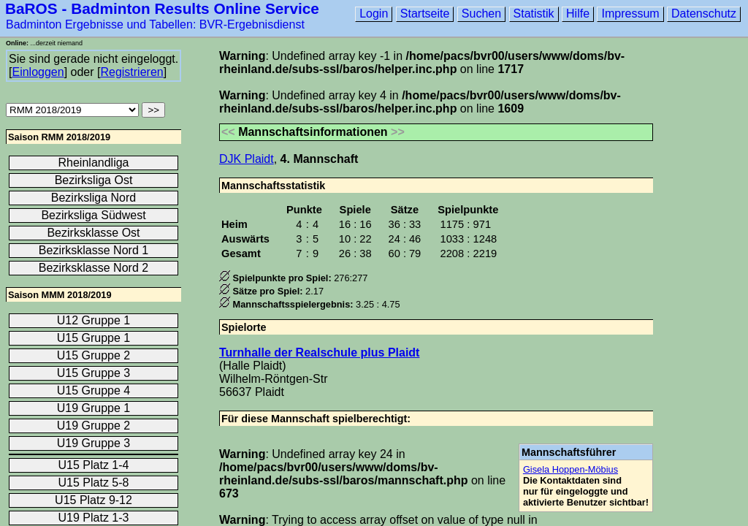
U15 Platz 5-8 (93, 482)
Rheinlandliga (93, 162)
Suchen (481, 13)
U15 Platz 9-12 (93, 500)
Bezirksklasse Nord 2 (93, 268)
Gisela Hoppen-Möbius (570, 469)
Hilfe (577, 13)
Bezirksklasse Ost (93, 232)
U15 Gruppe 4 (94, 390)
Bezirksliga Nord (93, 197)
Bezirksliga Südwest (93, 215)
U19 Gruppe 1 (94, 408)
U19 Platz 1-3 (93, 517)
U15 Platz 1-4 (93, 465)
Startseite (425, 13)
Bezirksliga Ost (94, 180)
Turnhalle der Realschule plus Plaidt (319, 352)
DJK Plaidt (246, 159)
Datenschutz (703, 13)
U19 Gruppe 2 (94, 425)
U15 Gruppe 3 (94, 373)
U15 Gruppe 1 (94, 338)
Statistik (534, 13)
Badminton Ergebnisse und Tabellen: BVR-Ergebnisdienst (155, 24)
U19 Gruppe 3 (94, 443)
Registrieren (131, 72)
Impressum (630, 13)
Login (373, 13)
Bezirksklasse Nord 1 (93, 250)
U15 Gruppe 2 (94, 355)
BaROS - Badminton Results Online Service (162, 8)
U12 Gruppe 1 (94, 320)
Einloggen (38, 72)
